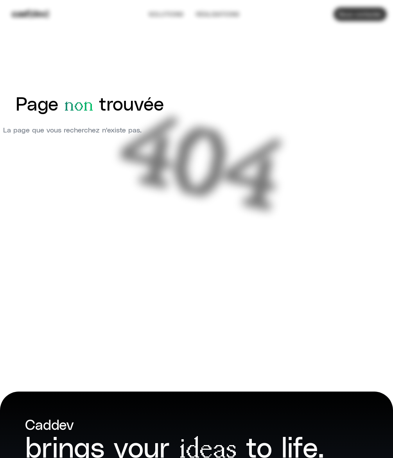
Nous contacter (360, 11)
